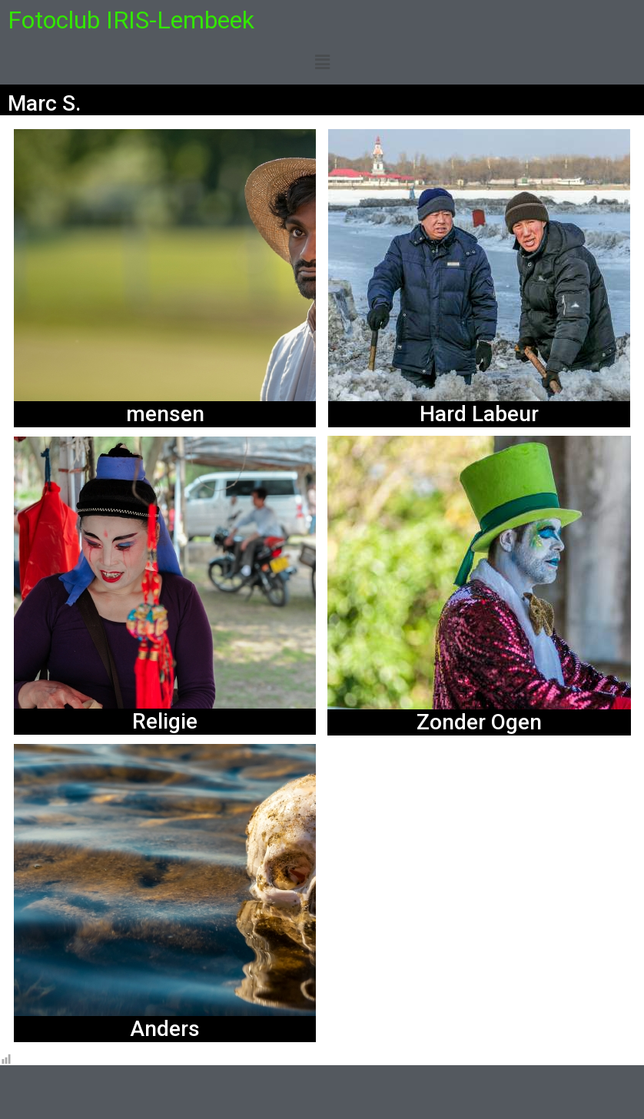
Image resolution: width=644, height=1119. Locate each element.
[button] (322, 62)
